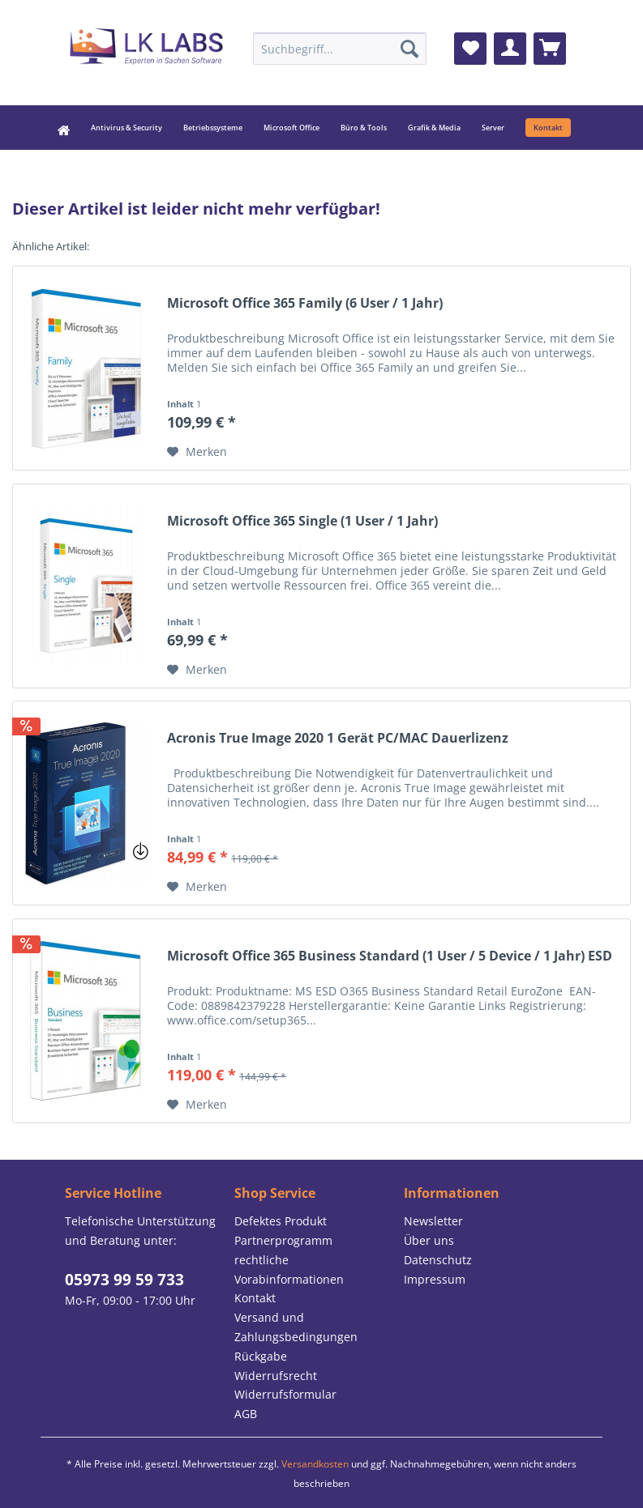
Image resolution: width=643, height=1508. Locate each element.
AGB (245, 1413)
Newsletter (433, 1221)
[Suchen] (409, 48)
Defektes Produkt (280, 1221)
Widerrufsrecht (275, 1375)
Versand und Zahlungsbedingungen (296, 1327)
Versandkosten (315, 1464)
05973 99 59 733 (124, 1279)
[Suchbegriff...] (340, 48)
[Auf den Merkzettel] (197, 452)
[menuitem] (340, 48)
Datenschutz (438, 1259)
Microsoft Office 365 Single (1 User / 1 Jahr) (302, 521)
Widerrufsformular (285, 1394)
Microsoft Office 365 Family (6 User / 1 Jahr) (305, 303)
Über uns (429, 1240)
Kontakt (255, 1298)
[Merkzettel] (470, 48)
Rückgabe (260, 1356)
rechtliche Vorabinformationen (289, 1269)
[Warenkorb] (550, 48)
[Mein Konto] (510, 48)
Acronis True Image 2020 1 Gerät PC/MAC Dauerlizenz (337, 738)
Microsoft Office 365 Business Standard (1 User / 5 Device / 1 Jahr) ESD (389, 956)
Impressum (434, 1279)
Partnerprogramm (283, 1240)
